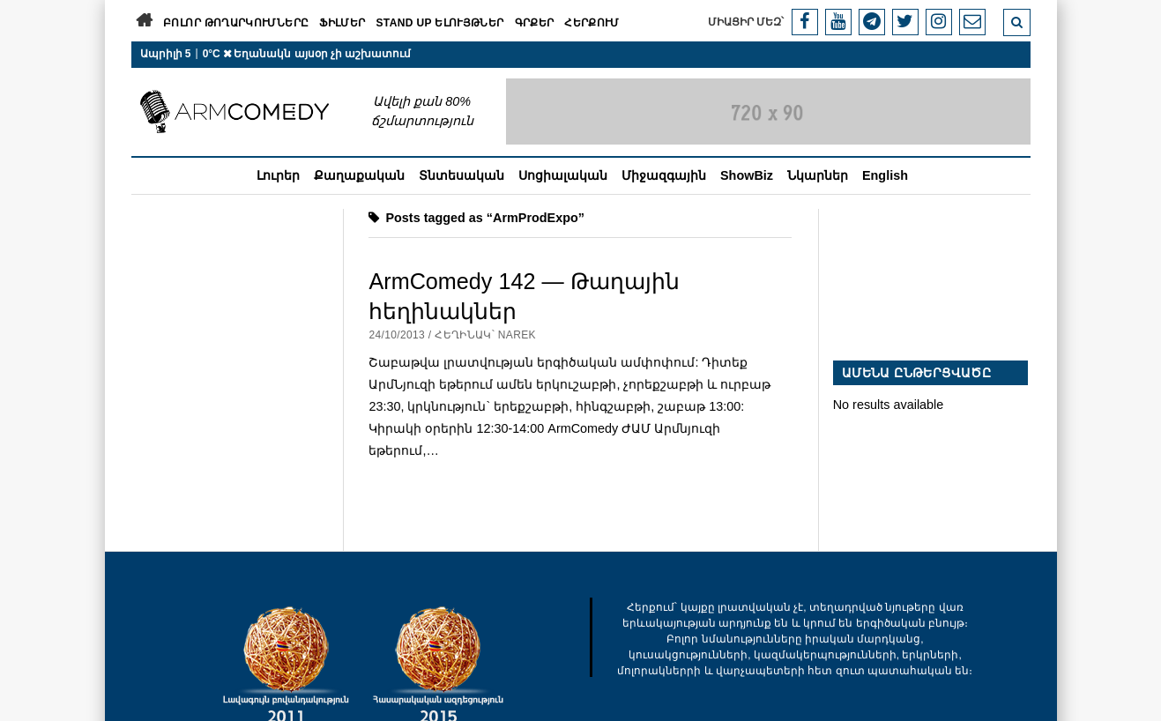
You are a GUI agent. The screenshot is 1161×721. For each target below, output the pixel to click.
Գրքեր (534, 23)
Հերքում (592, 23)
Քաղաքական (359, 175)
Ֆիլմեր (342, 23)
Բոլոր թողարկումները (236, 23)
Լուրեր (278, 175)
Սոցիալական (562, 175)
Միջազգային (663, 175)
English (885, 175)
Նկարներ (817, 175)
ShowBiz (746, 175)
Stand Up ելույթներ (439, 23)
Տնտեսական (461, 175)
